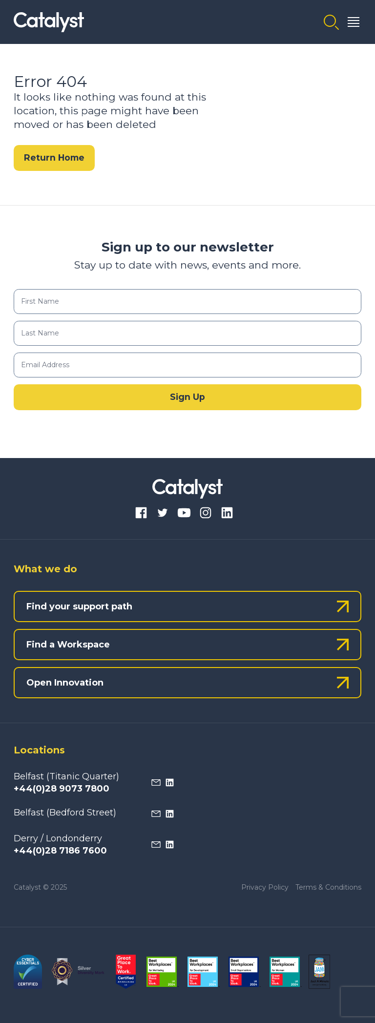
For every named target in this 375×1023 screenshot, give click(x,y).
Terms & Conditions (328, 887)
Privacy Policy (265, 887)
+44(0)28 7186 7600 (60, 850)
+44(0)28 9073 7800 (61, 788)
